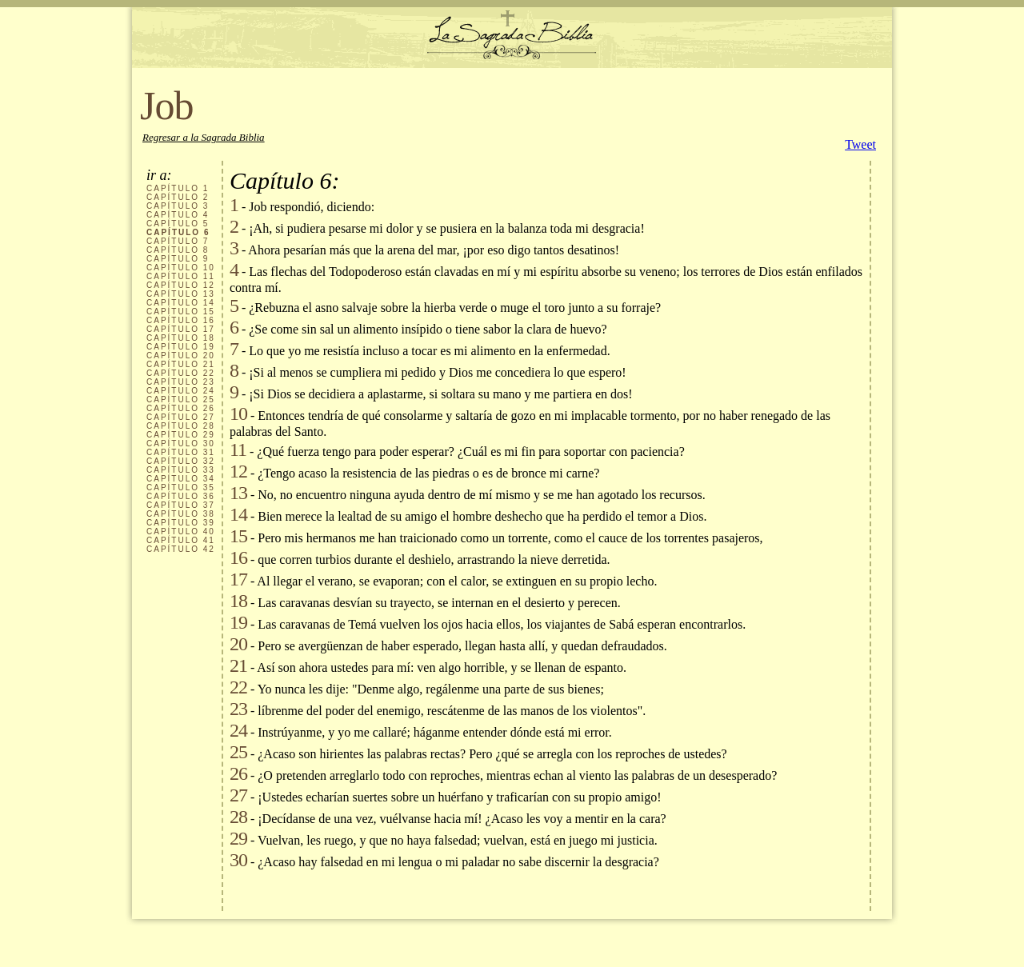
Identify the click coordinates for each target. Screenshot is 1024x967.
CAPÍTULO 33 (180, 470)
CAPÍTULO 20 (180, 355)
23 (238, 708)
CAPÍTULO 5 (177, 223)
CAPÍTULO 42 (180, 549)
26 (238, 773)
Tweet (860, 144)
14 (238, 514)
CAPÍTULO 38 (180, 513)
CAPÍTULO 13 (180, 294)
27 (238, 795)
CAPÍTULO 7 (177, 241)
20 (238, 643)
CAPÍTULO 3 (177, 206)
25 (238, 751)
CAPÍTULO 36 (180, 496)
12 (238, 471)
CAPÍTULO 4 (177, 214)
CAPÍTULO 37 (180, 505)
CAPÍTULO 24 (180, 390)
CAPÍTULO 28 (180, 426)
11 (238, 449)
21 (238, 665)
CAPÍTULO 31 (180, 452)
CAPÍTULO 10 (180, 267)
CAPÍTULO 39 (180, 522)
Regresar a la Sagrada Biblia (203, 137)
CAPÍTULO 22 (180, 373)
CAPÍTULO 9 (177, 258)
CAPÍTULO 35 (180, 487)
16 (238, 557)
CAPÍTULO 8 (177, 250)
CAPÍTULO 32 (180, 461)
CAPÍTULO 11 (180, 276)
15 (238, 535)
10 (238, 413)
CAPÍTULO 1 (177, 188)
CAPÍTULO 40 (180, 531)
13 (238, 492)
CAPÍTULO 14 (180, 302)
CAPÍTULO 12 (180, 285)
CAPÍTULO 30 (180, 443)
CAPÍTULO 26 (180, 408)
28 (238, 816)
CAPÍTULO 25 (180, 399)
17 (238, 579)
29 (238, 838)
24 (238, 730)
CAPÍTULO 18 (180, 338)
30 (238, 859)
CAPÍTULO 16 (180, 320)
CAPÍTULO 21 (180, 364)
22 (238, 687)
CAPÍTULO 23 (180, 382)
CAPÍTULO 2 (177, 197)
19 (238, 622)
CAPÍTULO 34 (180, 478)
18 (238, 600)
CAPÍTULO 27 (180, 417)
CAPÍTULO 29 (180, 434)
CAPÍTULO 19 (180, 346)
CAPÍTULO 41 (180, 540)
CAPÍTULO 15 (180, 311)
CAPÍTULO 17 (180, 329)
